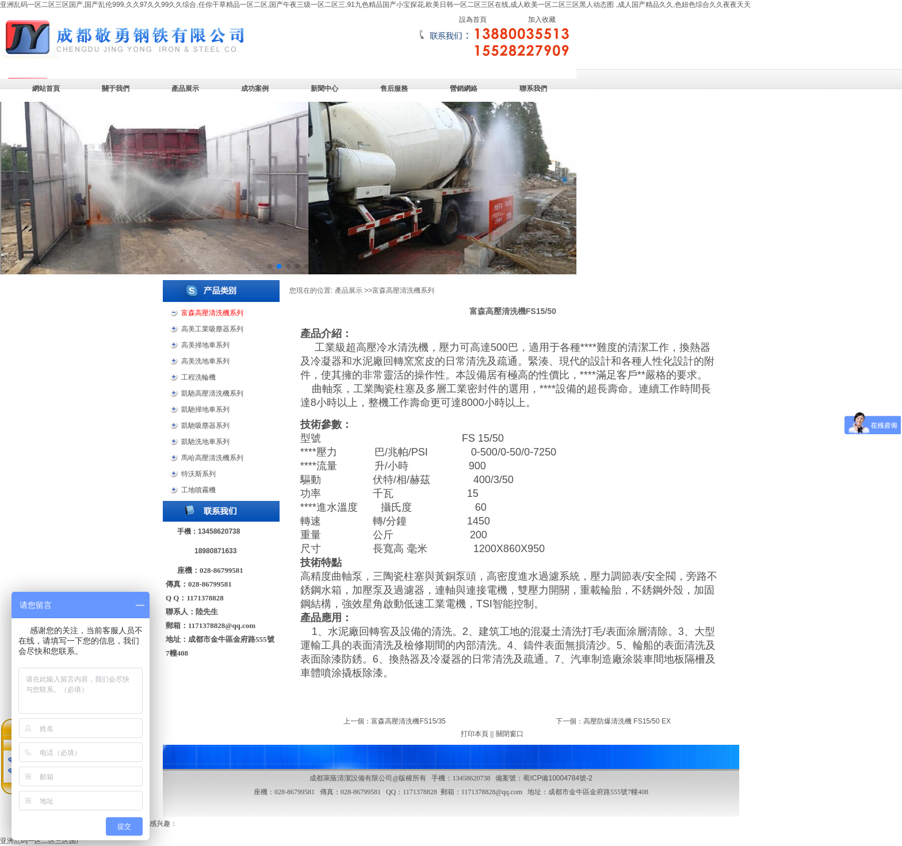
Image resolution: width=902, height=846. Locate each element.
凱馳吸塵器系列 (205, 426)
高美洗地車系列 (205, 361)
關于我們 (115, 89)
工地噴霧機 (198, 490)
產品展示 (185, 89)
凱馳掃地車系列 (205, 409)
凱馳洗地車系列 (205, 442)
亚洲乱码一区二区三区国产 (41, 841)
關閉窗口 (509, 734)
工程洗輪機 (198, 377)
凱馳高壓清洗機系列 (212, 393)
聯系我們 (533, 89)
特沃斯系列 (198, 474)
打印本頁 (474, 734)
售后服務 (394, 89)
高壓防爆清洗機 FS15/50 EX (627, 721)
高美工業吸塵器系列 (212, 329)
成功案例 (255, 89)
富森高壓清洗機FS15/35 (408, 721)
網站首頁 (46, 89)
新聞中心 (324, 89)
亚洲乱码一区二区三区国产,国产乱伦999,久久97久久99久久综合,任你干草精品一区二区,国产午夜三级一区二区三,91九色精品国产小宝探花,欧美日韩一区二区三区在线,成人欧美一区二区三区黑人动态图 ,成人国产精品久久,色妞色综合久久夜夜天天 (375, 5)
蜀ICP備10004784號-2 (557, 778)
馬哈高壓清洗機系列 (212, 458)
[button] (269, 266)
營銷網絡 (463, 89)
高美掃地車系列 (205, 345)
